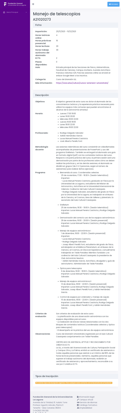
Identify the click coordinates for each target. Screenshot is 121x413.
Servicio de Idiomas (87, 402)
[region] (15, 210)
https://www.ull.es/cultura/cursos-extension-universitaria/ (82, 83)
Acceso (113, 4)
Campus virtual (85, 399)
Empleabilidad (84, 408)
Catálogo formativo (87, 405)
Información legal (85, 397)
